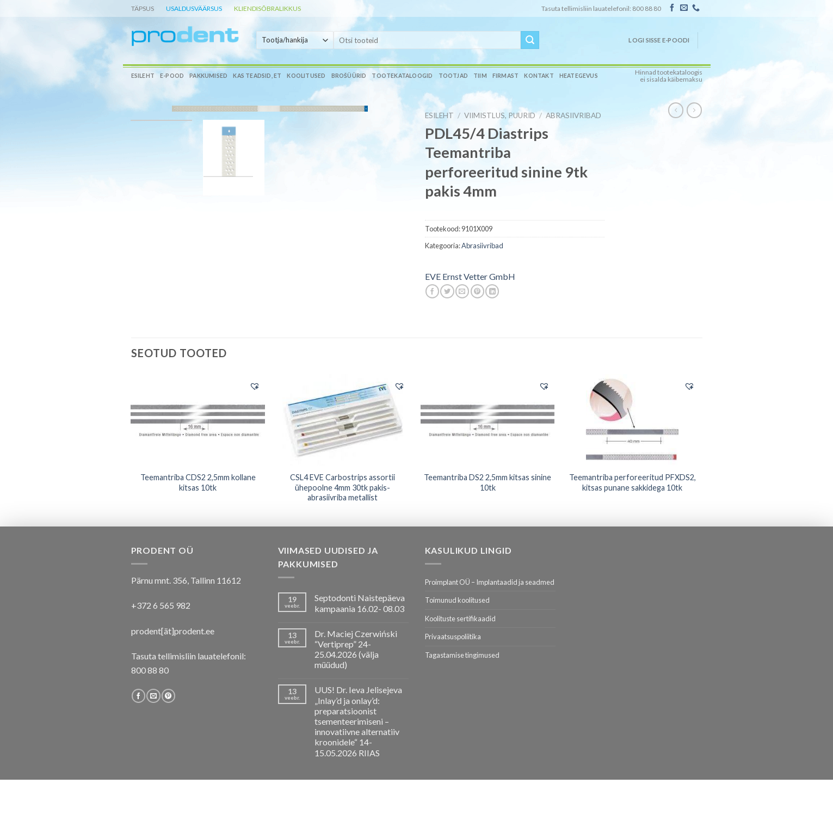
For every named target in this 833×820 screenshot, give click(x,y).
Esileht (143, 75)
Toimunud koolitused (457, 600)
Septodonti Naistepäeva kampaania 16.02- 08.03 (359, 602)
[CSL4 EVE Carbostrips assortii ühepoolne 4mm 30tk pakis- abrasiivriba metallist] (343, 420)
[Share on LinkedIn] (492, 291)
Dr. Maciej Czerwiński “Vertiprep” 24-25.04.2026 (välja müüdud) (355, 649)
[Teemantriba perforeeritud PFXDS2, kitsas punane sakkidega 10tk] (632, 420)
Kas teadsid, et (257, 75)
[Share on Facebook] (432, 291)
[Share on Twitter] (447, 291)
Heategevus (578, 75)
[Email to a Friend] (462, 291)
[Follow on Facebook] (672, 8)
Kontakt (538, 75)
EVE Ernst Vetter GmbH (470, 276)
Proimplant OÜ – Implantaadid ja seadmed (489, 582)
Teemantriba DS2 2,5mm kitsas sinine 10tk (487, 482)
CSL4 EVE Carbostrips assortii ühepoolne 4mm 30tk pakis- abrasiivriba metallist (342, 487)
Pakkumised (208, 75)
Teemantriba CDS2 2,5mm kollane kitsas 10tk (198, 482)
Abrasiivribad (573, 115)
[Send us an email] (684, 8)
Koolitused (306, 75)
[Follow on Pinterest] (168, 696)
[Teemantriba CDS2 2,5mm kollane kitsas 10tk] (198, 419)
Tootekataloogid (402, 75)
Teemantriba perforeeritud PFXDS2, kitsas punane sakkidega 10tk (632, 482)
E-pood (172, 75)
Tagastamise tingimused (462, 655)
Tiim (480, 75)
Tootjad (453, 75)
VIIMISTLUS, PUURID (499, 115)
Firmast (505, 75)
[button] (255, 386)
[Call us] (696, 8)
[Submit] (530, 40)
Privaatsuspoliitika (453, 636)
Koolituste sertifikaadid (460, 618)
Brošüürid (349, 75)
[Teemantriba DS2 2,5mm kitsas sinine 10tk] (488, 419)
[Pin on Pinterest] (477, 291)
